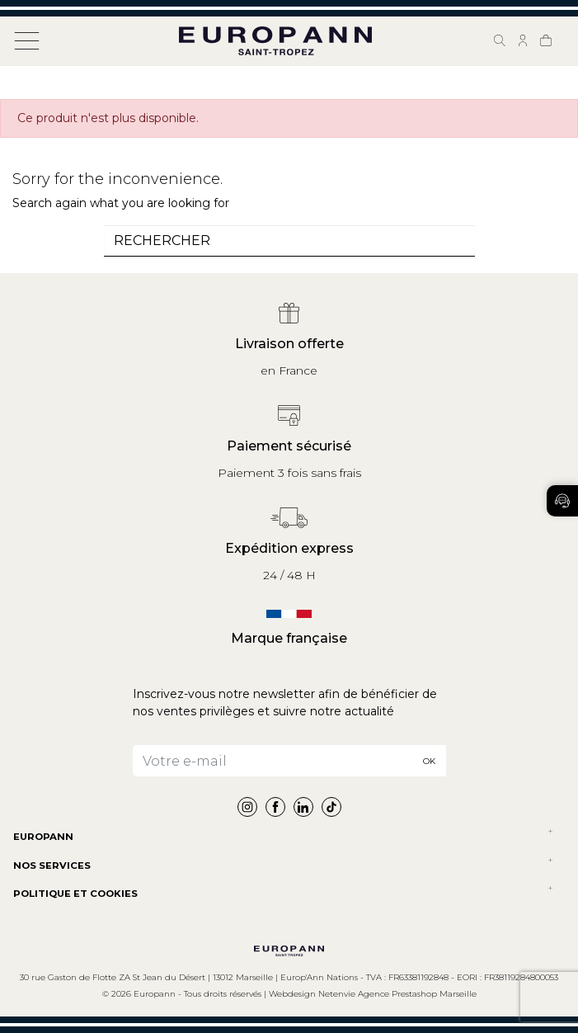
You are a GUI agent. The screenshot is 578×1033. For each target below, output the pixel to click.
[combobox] (289, 241)
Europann (43, 836)
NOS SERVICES (52, 865)
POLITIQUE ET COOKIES (75, 893)
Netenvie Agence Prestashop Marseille (397, 993)
